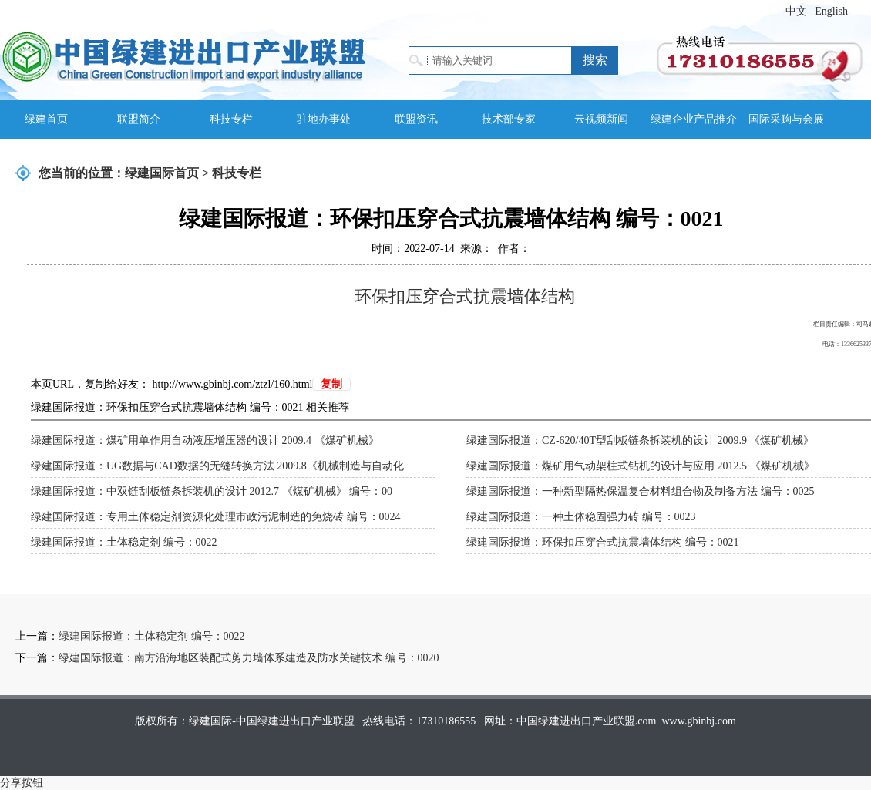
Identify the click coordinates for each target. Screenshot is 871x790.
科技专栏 (231, 119)
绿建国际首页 (162, 173)
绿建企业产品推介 (694, 119)
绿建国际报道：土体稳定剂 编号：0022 (124, 542)
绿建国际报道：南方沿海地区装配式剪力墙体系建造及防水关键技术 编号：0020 (249, 658)
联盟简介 (138, 119)
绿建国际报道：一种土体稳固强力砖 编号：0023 (581, 517)
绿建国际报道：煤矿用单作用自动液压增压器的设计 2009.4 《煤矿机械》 (205, 440)
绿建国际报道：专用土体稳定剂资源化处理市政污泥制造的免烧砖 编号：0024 (216, 517)
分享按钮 (21, 782)
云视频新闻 (601, 119)
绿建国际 (184, 56)
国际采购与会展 (786, 119)
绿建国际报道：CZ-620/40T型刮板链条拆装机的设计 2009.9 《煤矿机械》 (640, 440)
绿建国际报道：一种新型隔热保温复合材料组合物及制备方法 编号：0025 (640, 491)
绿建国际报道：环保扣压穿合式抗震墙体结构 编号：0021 (602, 542)
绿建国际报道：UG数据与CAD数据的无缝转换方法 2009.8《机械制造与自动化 (217, 466)
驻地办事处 (324, 119)
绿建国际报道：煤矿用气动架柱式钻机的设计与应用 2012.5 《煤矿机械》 (640, 466)
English (831, 11)
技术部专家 (509, 119)
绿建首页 (46, 119)
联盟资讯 (416, 119)
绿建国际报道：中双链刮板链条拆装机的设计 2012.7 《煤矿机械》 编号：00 (211, 491)
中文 (796, 11)
